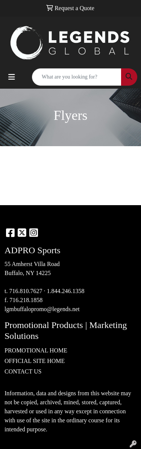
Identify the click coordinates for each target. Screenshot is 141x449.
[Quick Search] (76, 77)
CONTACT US (23, 371)
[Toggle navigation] (12, 77)
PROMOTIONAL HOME (36, 350)
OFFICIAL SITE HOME (35, 361)
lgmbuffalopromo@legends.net (42, 309)
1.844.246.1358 (65, 291)
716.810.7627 (25, 291)
